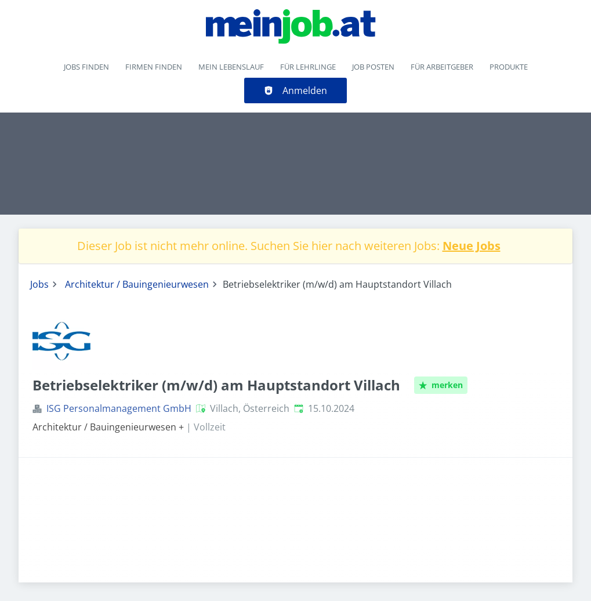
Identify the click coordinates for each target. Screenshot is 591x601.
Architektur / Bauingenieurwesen (137, 284)
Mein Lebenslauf (231, 66)
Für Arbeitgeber (442, 66)
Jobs (39, 284)
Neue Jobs (472, 246)
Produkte (509, 66)
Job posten (373, 66)
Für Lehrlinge (308, 66)
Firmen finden (153, 66)
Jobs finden (86, 66)
